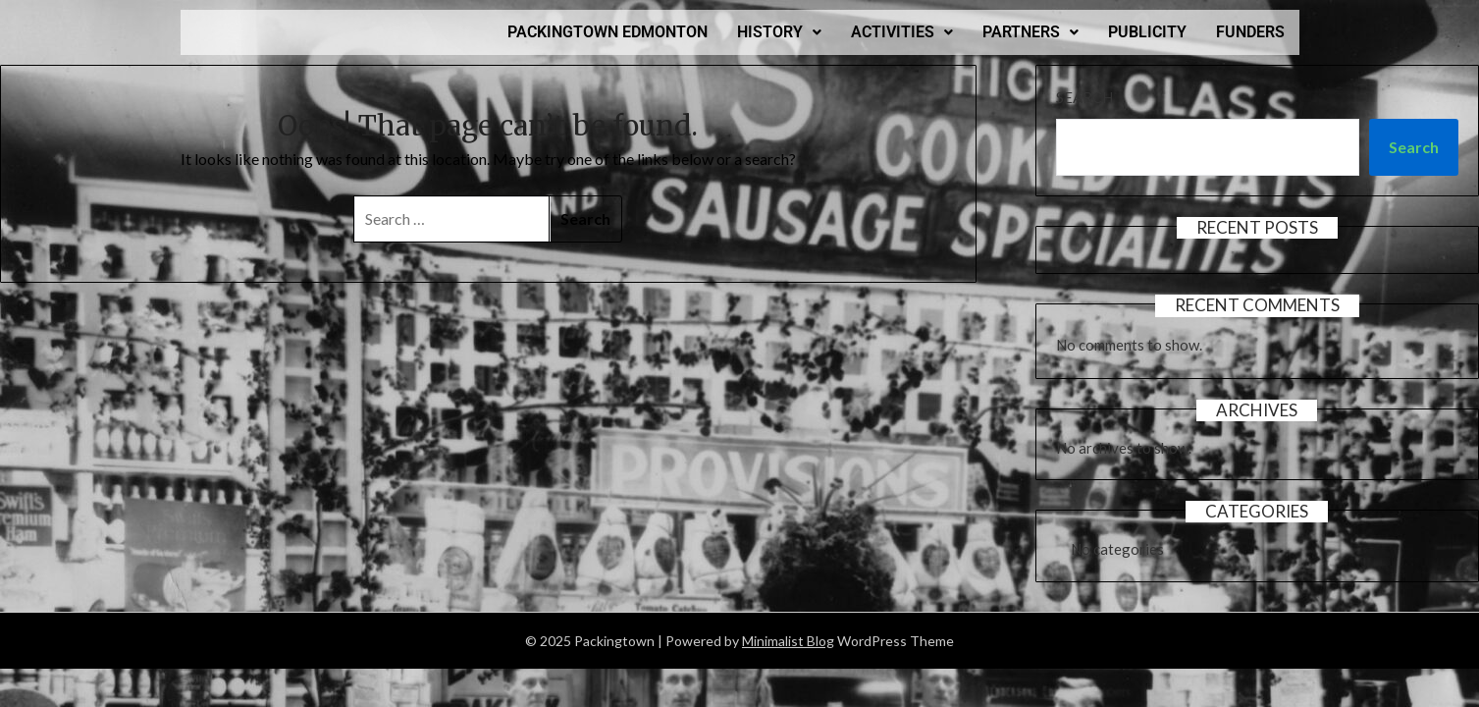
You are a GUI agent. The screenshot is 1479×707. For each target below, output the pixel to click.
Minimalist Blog (788, 640)
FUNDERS (1250, 32)
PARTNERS (1030, 32)
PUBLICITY (1147, 32)
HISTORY (779, 32)
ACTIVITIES (902, 32)
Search (1084, 97)
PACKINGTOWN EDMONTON (607, 32)
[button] (779, 32)
